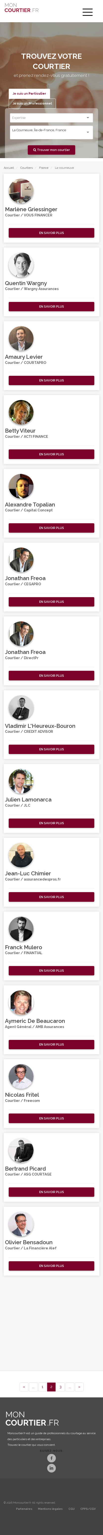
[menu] (87, 12)
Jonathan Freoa (25, 578)
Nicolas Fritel (22, 1095)
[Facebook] (51, 1459)
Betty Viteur (20, 430)
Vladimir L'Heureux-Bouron (40, 726)
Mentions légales (50, 1509)
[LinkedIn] (51, 1469)
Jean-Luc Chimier (28, 873)
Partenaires (24, 1509)
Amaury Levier (24, 357)
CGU (72, 1509)
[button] (51, 233)
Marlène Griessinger (31, 209)
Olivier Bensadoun (29, 1242)
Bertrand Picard (25, 1168)
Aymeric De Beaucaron (35, 1021)
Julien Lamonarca (28, 799)
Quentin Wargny (26, 283)
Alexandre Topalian (30, 504)
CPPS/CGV (88, 1509)
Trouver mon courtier (51, 150)
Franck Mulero (23, 947)
